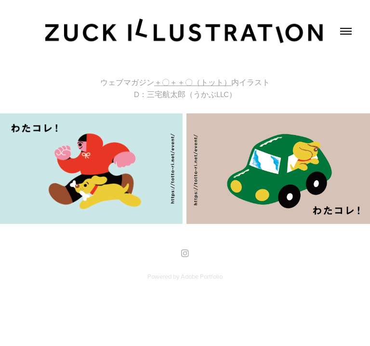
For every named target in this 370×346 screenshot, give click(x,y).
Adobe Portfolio (202, 276)
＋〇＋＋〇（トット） (192, 82)
